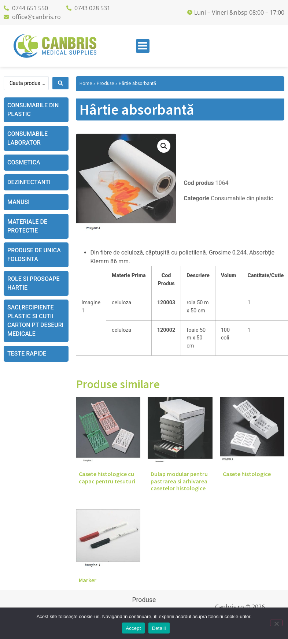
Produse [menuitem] (144, 599)
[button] (163, 146)
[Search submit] (60, 83)
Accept (133, 628)
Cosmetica (23, 162)
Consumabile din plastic (33, 110)
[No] (276, 623)
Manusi (18, 201)
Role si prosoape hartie (33, 283)
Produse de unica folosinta (34, 255)
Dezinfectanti (29, 182)
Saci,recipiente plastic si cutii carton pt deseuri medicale (35, 320)
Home (86, 83)
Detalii (159, 628)
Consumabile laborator (27, 138)
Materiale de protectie (27, 226)
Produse (105, 83)
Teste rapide (26, 353)
